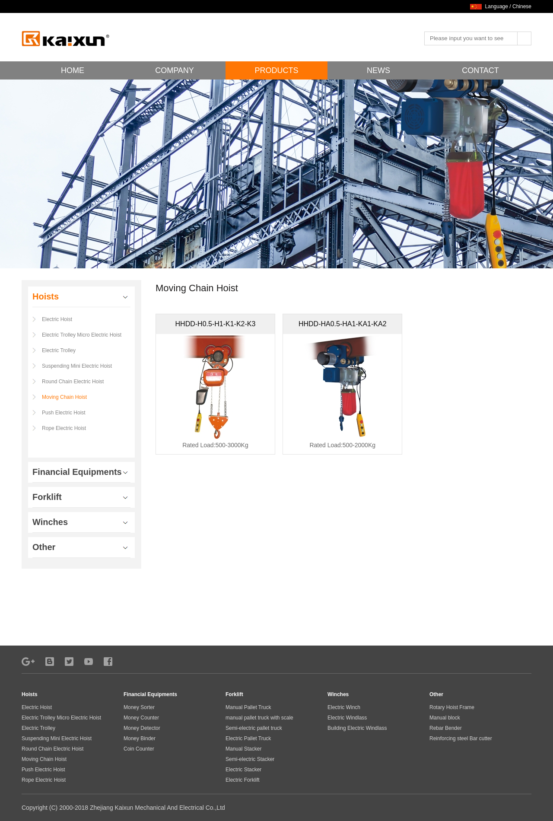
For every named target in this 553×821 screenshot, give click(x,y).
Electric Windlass (347, 718)
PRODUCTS (276, 70)
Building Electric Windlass (357, 728)
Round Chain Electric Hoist (73, 382)
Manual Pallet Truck (248, 707)
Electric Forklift (243, 780)
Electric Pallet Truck (248, 738)
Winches (338, 694)
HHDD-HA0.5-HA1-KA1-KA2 (343, 324)
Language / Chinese (508, 6)
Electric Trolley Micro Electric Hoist (81, 335)
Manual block (444, 718)
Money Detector (142, 728)
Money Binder (140, 738)
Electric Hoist (57, 319)
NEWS (378, 70)
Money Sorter (139, 707)
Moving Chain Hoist (64, 397)
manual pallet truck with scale (259, 718)
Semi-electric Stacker (250, 759)
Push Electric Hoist (64, 413)
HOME (72, 70)
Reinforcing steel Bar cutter (460, 738)
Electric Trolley (59, 350)
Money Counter (141, 718)
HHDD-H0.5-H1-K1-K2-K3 (215, 324)
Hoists (30, 694)
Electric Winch (343, 707)
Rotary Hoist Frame (451, 707)
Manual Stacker (243, 749)
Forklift (234, 694)
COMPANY (174, 70)
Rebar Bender (445, 728)
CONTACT (480, 70)
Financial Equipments (150, 694)
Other (436, 694)
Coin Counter (139, 749)
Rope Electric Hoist (64, 428)
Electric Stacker (243, 770)
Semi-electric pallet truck (254, 728)
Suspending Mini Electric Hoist (77, 366)
